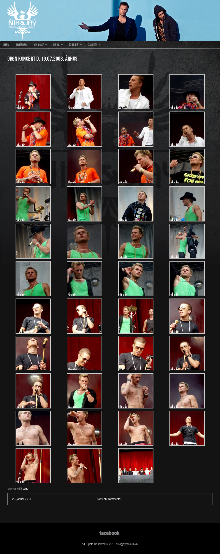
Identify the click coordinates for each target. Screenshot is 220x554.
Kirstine (23, 488)
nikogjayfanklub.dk (110, 20)
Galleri (92, 45)
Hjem (6, 45)
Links (56, 45)
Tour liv (74, 45)
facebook (110, 532)
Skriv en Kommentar (109, 499)
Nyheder (21, 45)
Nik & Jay (39, 45)
